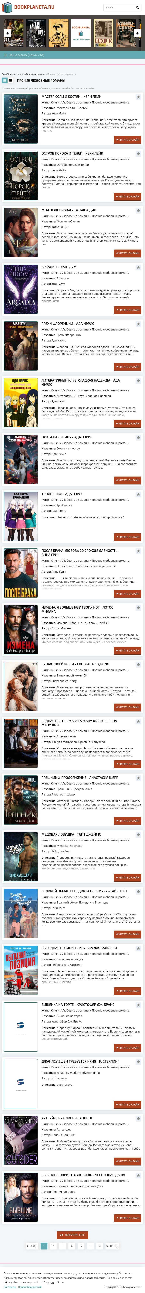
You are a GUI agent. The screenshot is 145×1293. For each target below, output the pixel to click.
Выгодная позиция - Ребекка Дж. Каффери (79, 948)
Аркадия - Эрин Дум (59, 267)
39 (99, 1246)
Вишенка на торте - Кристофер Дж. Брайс (78, 1004)
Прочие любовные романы (111, 102)
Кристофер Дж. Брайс (67, 1021)
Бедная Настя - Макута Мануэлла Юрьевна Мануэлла (79, 723)
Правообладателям (30, 1286)
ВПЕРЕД (112, 1246)
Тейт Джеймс (61, 851)
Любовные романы (75, 102)
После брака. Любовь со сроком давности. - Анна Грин (81, 552)
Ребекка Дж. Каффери (67, 964)
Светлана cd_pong (64, 681)
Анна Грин (59, 571)
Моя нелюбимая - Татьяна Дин (69, 210)
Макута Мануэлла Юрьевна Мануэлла (78, 741)
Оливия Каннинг (63, 1135)
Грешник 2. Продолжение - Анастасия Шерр (80, 777)
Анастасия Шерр (63, 794)
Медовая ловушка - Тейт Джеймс (71, 834)
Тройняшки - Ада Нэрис (62, 494)
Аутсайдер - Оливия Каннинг (67, 1118)
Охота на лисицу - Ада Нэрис (67, 437)
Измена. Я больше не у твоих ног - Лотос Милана (77, 609)
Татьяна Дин (60, 227)
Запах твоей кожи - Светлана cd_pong (75, 664)
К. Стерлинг (60, 1078)
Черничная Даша (63, 1191)
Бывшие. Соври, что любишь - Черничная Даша (83, 1175)
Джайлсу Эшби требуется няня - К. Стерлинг (80, 1061)
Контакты (10, 1286)
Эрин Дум (58, 283)
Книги (55, 102)
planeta (28, 7)
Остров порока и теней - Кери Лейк (72, 153)
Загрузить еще (72, 1235)
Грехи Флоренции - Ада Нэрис (68, 323)
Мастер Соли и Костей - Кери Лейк (71, 96)
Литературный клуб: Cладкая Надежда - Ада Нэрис (81, 382)
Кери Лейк (59, 113)
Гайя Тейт (58, 908)
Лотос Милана (62, 628)
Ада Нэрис (59, 340)
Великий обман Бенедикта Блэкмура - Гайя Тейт (85, 891)
